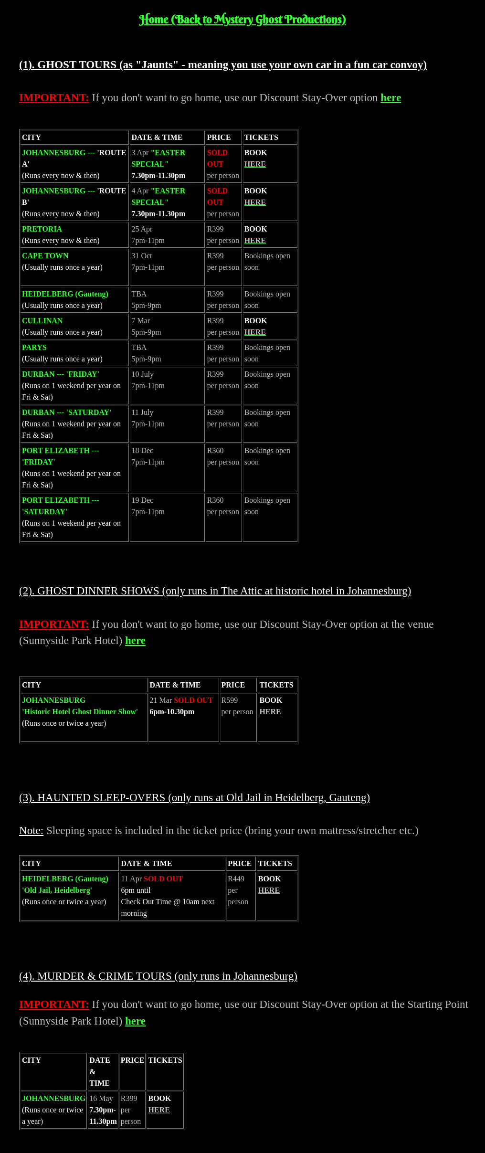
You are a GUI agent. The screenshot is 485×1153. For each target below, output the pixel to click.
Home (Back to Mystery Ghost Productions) (242, 19)
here (390, 97)
